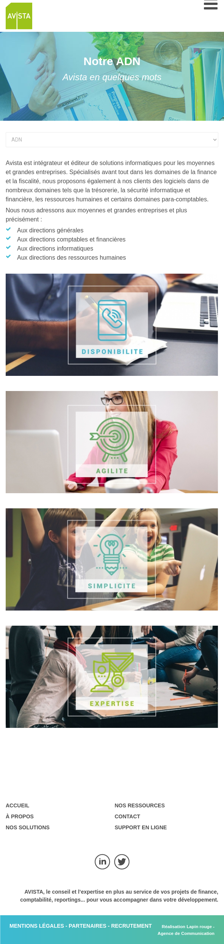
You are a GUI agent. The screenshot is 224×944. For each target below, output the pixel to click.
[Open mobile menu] (210, 7)
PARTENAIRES (87, 926)
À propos (20, 816)
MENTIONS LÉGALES (36, 926)
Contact (127, 816)
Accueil (17, 805)
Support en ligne (141, 827)
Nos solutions (28, 827)
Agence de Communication (186, 933)
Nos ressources (140, 805)
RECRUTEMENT (131, 926)
